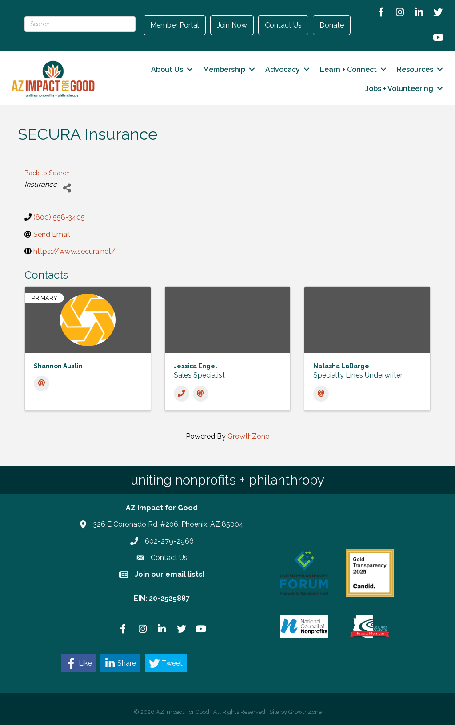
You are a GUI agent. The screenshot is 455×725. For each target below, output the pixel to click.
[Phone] (181, 393)
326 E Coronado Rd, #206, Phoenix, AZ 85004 (168, 524)
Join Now (232, 25)
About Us (167, 69)
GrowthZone (248, 436)
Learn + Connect (348, 69)
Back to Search (47, 173)
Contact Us (283, 25)
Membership (224, 69)
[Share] (67, 188)
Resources (415, 69)
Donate (331, 25)
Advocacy (282, 69)
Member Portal (174, 25)
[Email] (41, 383)
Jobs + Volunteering (399, 88)
